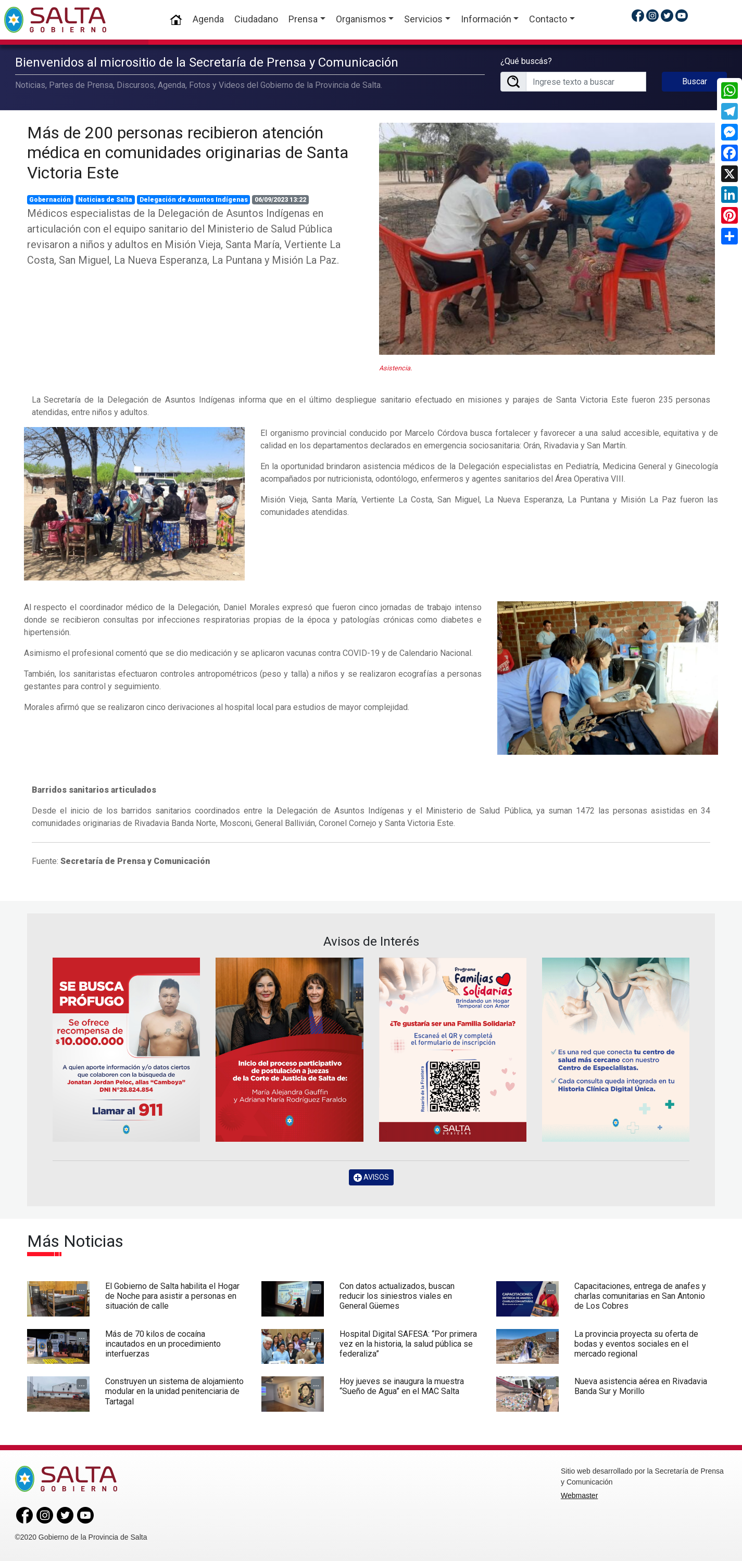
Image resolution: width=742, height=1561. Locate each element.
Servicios (423, 19)
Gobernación (50, 199)
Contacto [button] (548, 19)
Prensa (303, 19)
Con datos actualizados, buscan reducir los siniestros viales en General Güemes (397, 1296)
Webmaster (579, 1495)
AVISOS (371, 1177)
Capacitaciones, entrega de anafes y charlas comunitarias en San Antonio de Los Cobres (640, 1296)
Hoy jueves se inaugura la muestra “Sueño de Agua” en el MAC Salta (401, 1386)
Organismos (361, 19)
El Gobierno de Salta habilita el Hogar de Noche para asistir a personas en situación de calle (172, 1296)
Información (486, 19)
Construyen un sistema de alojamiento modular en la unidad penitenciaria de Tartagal (174, 1391)
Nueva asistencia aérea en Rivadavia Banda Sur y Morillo (640, 1386)
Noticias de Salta (105, 199)
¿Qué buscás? (526, 61)
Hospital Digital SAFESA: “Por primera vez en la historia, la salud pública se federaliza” (408, 1344)
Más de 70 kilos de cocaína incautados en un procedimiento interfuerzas (163, 1344)
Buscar (694, 81)
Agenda (208, 19)
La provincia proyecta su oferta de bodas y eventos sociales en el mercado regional (636, 1344)
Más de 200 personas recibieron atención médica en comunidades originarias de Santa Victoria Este (187, 153)
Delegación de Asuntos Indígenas (194, 199)
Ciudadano (256, 19)
